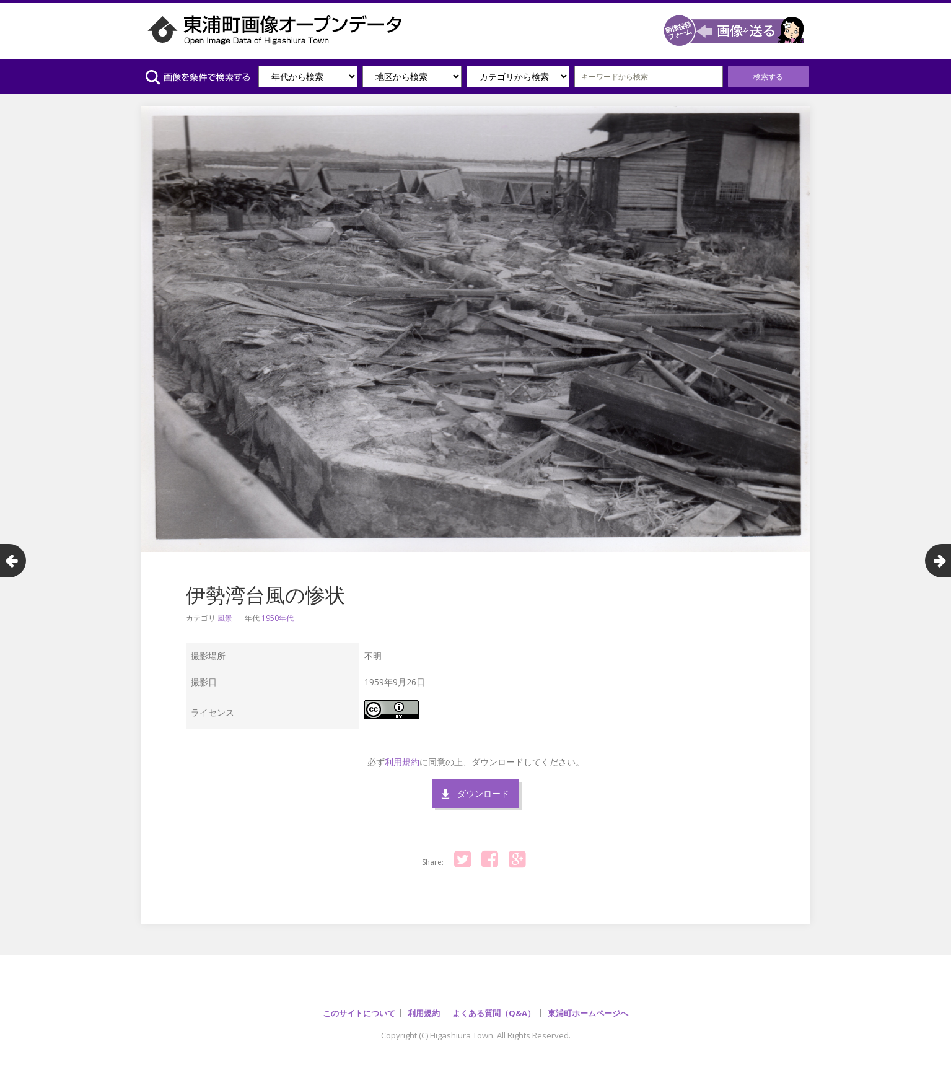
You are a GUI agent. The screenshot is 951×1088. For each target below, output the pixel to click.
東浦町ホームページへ (588, 1013)
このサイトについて (359, 1013)
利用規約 (402, 762)
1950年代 (277, 618)
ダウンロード (483, 793)
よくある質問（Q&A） (493, 1013)
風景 (224, 618)
